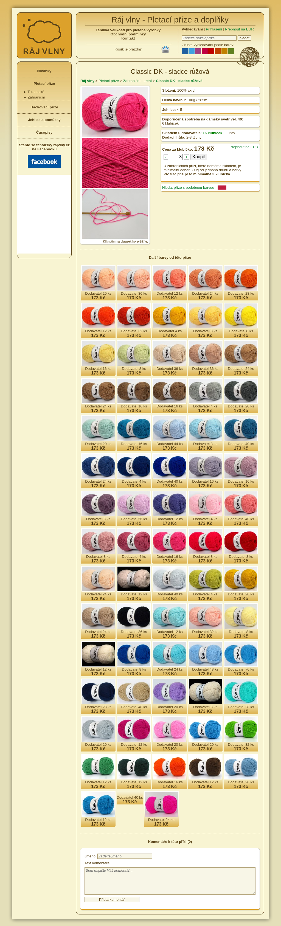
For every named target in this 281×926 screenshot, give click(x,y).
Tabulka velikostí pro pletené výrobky (128, 30)
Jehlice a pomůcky (44, 120)
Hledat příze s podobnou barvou (188, 187)
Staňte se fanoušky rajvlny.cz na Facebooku (44, 155)
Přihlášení (214, 29)
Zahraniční (34, 97)
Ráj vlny (87, 81)
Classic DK (165, 81)
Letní (148, 81)
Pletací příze (44, 83)
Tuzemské (33, 92)
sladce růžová (190, 81)
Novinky (44, 71)
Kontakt (128, 38)
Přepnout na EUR (239, 29)
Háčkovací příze (44, 107)
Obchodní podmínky (128, 34)
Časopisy (44, 132)
